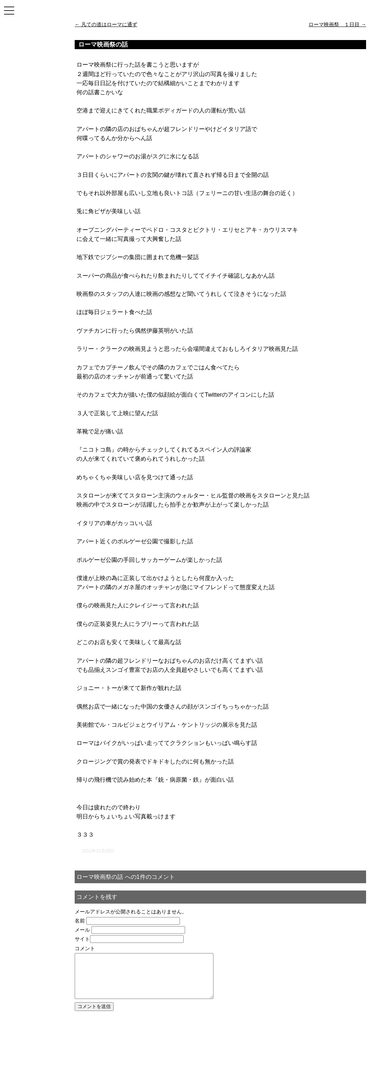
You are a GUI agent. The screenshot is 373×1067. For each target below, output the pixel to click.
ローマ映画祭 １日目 (337, 24)
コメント (85, 948)
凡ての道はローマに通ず (106, 24)
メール (82, 930)
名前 (80, 921)
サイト (82, 939)
